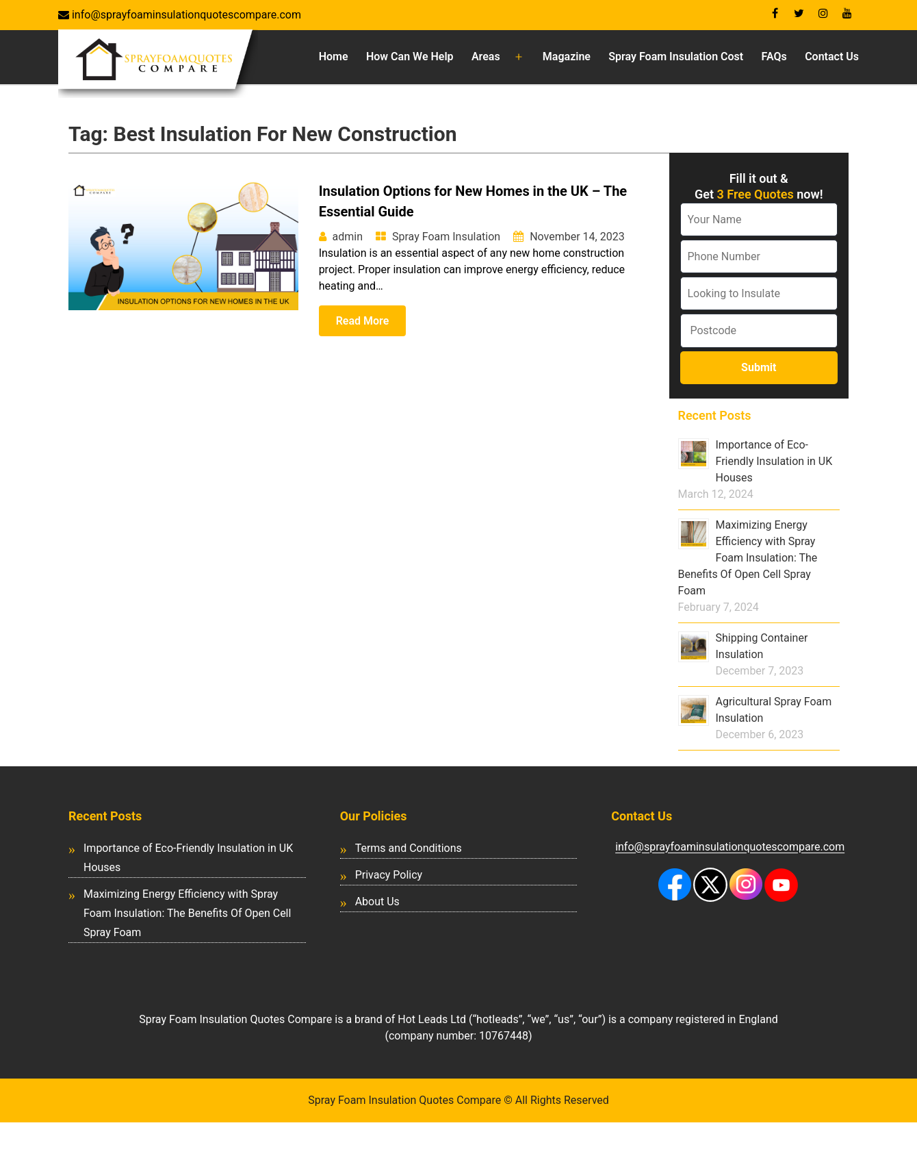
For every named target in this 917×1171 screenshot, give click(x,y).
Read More (362, 320)
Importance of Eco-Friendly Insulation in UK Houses (774, 461)
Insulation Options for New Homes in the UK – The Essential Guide (473, 201)
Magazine (567, 56)
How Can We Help (410, 56)
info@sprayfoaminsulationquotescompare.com (185, 14)
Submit (758, 367)
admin (348, 236)
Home (333, 56)
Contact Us (832, 56)
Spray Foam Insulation (446, 236)
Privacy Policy (389, 874)
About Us (377, 901)
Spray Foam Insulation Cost (675, 56)
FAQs (774, 56)
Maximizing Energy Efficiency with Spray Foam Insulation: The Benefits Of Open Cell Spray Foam (748, 557)
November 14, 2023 (577, 236)
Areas (486, 56)
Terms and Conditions (408, 848)
